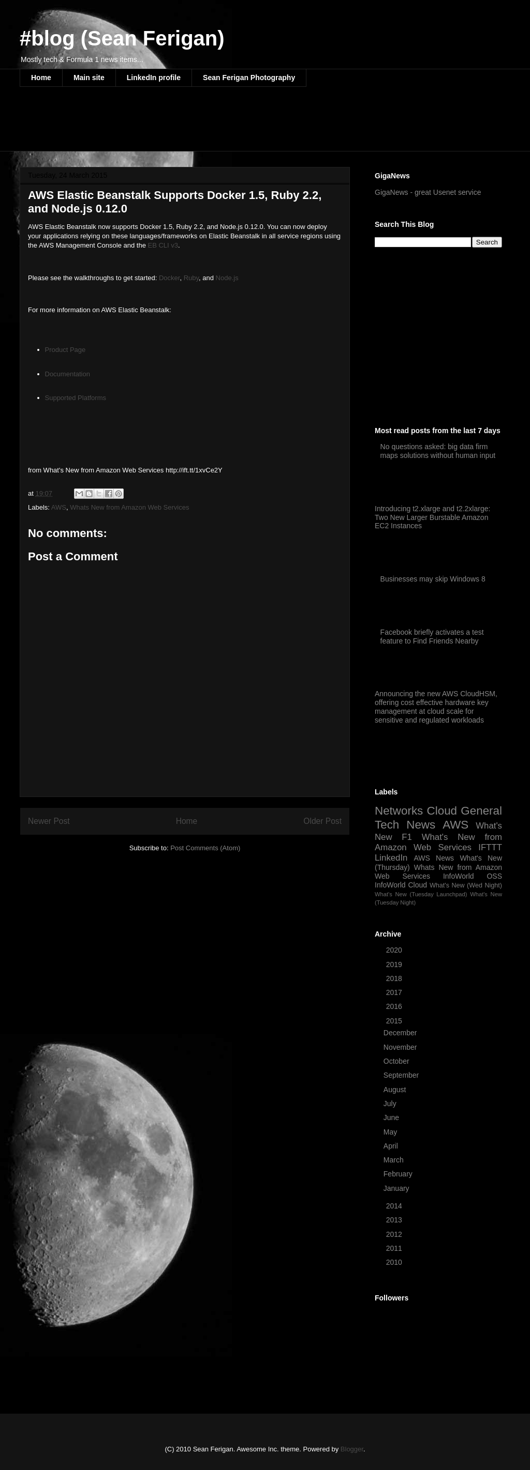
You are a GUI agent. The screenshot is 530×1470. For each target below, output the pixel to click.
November (401, 1047)
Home (41, 77)
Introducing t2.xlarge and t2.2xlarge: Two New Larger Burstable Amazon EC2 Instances (432, 517)
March (395, 1160)
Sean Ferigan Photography (249, 77)
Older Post (322, 821)
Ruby (191, 278)
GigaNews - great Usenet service (428, 192)
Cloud (442, 810)
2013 (395, 1220)
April (392, 1146)
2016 (395, 1006)
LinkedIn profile (154, 77)
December (401, 1033)
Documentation (67, 374)
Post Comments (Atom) (205, 848)
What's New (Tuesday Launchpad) (421, 894)
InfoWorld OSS (472, 876)
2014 (395, 1206)
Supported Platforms (76, 398)
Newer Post (49, 821)
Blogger (352, 1449)
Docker (169, 278)
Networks (399, 810)
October (397, 1061)
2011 (395, 1248)
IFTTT (490, 847)
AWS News (434, 858)
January (397, 1188)
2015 (395, 1021)
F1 (407, 837)
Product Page (65, 350)
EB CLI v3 (163, 245)
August (396, 1089)
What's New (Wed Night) (466, 885)
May (391, 1132)
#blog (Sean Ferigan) (122, 38)
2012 (395, 1234)
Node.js (227, 278)
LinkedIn (391, 858)
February (399, 1174)
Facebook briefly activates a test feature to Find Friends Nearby (432, 636)
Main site (89, 77)
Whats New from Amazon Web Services (129, 507)
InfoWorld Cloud (401, 885)
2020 (395, 950)
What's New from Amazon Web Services (438, 842)
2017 (395, 992)
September (402, 1075)
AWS (58, 507)
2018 (395, 978)
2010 (395, 1262)
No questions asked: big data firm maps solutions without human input (438, 451)
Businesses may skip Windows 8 (432, 579)
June (392, 1117)
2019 (395, 964)
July (391, 1103)
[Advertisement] (208, 125)
